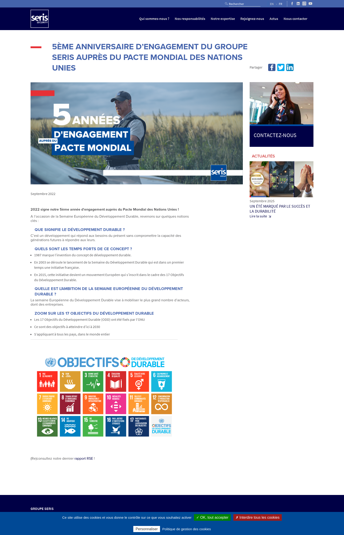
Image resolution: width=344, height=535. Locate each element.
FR (280, 4)
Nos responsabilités (190, 18)
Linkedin (290, 67)
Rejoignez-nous (252, 18)
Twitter (280, 67)
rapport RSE (83, 458)
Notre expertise (223, 18)
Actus (274, 18)
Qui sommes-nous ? (154, 18)
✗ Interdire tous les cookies (258, 517)
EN (272, 4)
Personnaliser (147, 529)
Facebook (271, 67)
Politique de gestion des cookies (186, 529)
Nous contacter (295, 18)
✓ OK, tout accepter (212, 517)
